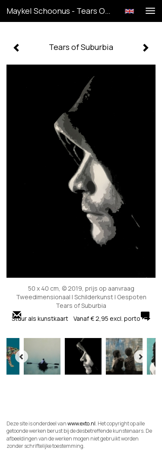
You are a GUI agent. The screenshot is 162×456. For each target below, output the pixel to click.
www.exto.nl (81, 423)
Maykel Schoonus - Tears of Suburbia (62, 11)
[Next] (140, 356)
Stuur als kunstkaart (81, 318)
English (129, 11)
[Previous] (21, 356)
